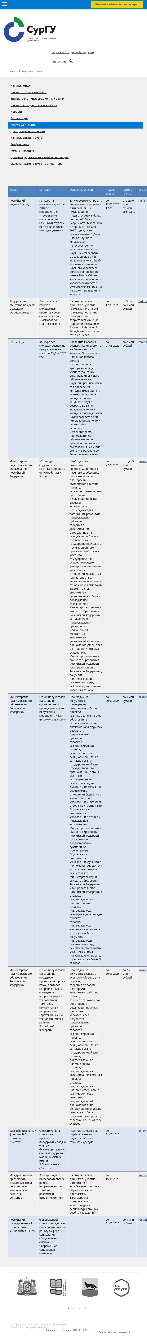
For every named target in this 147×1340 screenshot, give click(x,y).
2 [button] (74, 1309)
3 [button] (80, 1309)
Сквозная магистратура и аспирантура (36, 163)
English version (59, 62)
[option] (30, 1291)
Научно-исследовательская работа (34, 105)
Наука (12, 71)
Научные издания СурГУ (27, 137)
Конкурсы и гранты (30, 71)
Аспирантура (19, 118)
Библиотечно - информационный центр (37, 98)
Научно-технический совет (29, 92)
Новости (16, 111)
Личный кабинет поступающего (117, 4)
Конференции (20, 144)
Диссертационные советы (28, 131)
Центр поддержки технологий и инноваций (40, 157)
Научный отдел (21, 85)
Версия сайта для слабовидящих (72, 52)
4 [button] (85, 1309)
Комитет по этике (22, 150)
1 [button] (68, 1309)
